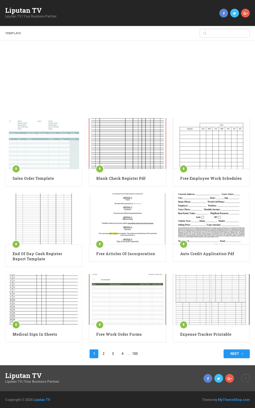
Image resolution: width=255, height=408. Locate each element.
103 (135, 354)
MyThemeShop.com (234, 400)
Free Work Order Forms (119, 334)
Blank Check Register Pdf (121, 178)
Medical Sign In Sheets (35, 334)
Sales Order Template (33, 178)
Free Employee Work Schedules (211, 178)
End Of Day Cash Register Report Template (37, 256)
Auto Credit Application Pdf (207, 253)
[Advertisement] (127, 83)
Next (236, 354)
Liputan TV (23, 10)
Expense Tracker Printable (205, 334)
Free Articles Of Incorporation (125, 253)
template (13, 33)
